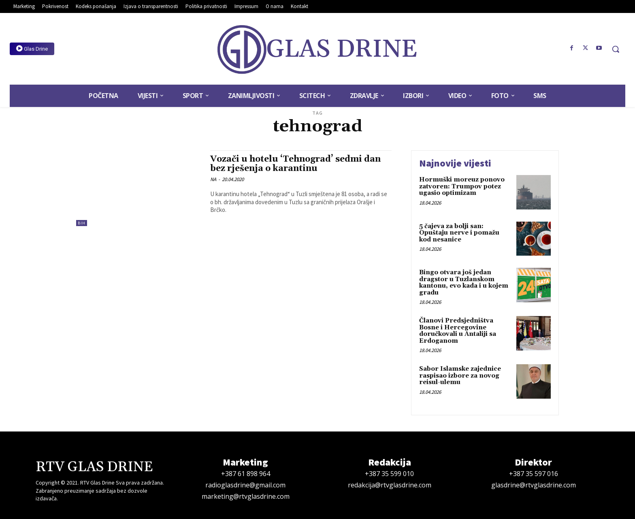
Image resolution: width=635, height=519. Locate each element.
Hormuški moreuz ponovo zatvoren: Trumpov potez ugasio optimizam (462, 186)
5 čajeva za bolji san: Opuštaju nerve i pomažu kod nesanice (459, 232)
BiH (81, 223)
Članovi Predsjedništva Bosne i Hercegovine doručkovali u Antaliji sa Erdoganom (457, 331)
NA (213, 179)
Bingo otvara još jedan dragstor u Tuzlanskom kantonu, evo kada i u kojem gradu (463, 283)
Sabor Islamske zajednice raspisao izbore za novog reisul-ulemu (460, 375)
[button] (615, 49)
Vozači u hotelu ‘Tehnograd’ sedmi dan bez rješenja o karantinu (295, 164)
